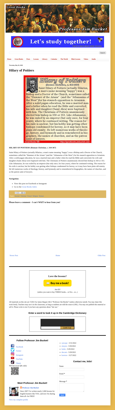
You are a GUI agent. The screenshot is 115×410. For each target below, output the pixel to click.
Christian (24, 196)
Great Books (19, 59)
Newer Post (14, 255)
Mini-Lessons (75, 59)
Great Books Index (29, 187)
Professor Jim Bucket (30, 388)
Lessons (36, 59)
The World (64, 59)
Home (9, 59)
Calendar (54, 59)
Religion (35, 196)
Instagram (19, 355)
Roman (41, 196)
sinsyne (64, 346)
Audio (94, 59)
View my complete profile (18, 400)
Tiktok (18, 363)
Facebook (19, 347)
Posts (28, 59)
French (29, 196)
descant (64, 352)
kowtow (64, 355)
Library (44, 59)
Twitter (18, 351)
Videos (86, 59)
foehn (64, 349)
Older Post (101, 255)
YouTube (19, 359)
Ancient (17, 196)
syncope (64, 343)
